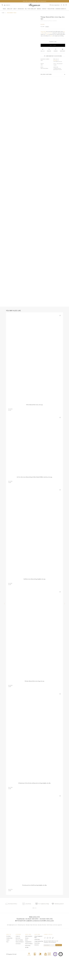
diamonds (43, 32)
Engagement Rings (11, 12)
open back (47, 32)
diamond (44, 31)
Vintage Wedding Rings (38, 941)
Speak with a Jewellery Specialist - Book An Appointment (34, 1)
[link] (34, 359)
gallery (51, 35)
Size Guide (56, 60)
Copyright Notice (28, 941)
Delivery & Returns (53, 74)
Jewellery (9, 8)
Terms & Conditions (28, 943)
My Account (18, 938)
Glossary (26, 938)
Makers (39, 8)
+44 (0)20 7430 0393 (31, 919)
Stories (26, 939)
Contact (44, 8)
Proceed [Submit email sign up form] (58, 945)
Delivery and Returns (19, 941)
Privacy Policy (27, 945)
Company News (9, 938)
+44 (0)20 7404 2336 (46, 919)
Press (7, 941)
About (15, 8)
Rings (4, 8)
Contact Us (18, 936)
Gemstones (36, 944)
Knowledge (21, 8)
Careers (7, 939)
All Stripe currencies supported (55, 924)
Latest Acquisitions (28, 936)
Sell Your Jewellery (30, 8)
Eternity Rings (37, 943)
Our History (8, 936)
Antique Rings (37, 939)
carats (46, 34)
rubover (51, 32)
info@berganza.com (12, 924)
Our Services (18, 943)
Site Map (26, 947)
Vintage (42, 31)
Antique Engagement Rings (38, 937)
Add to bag (53, 45)
